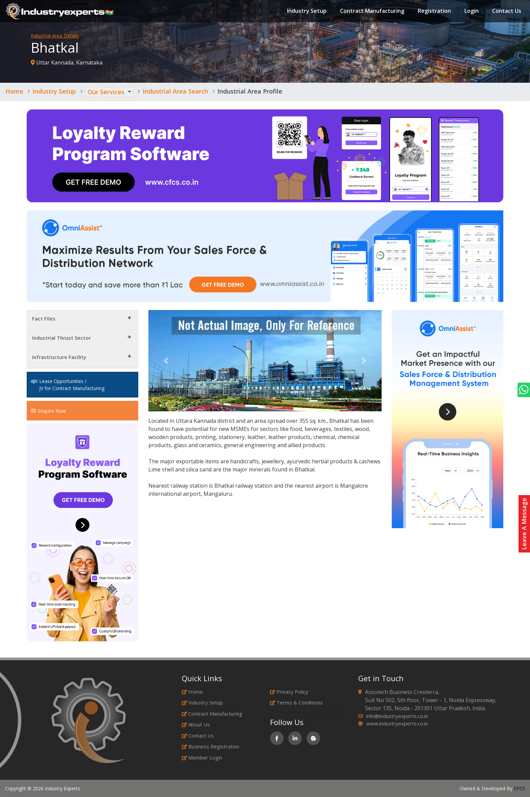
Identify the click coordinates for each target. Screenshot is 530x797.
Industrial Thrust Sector (61, 337)
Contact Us (506, 11)
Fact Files (43, 318)
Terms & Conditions (296, 702)
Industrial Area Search (175, 91)
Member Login (202, 757)
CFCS (519, 788)
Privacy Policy (289, 691)
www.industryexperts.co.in (397, 723)
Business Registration (210, 746)
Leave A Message (524, 524)
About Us (196, 724)
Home (14, 91)
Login (471, 11)
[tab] (82, 320)
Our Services (106, 92)
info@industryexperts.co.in (397, 716)
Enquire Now (48, 411)
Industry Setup (306, 11)
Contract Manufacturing (371, 11)
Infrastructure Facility (59, 357)
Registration (433, 11)
